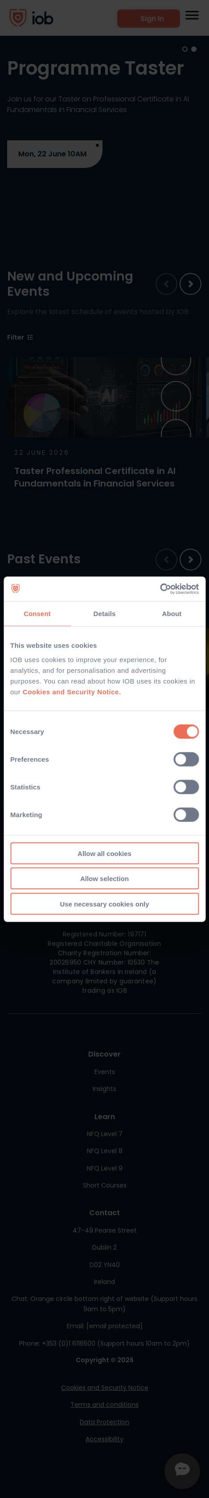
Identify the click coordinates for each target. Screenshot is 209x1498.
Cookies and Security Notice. (72, 691)
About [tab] (172, 613)
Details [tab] (105, 613)
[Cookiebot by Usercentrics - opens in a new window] (160, 589)
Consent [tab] (37, 613)
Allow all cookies (104, 853)
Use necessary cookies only (104, 903)
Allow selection (104, 878)
